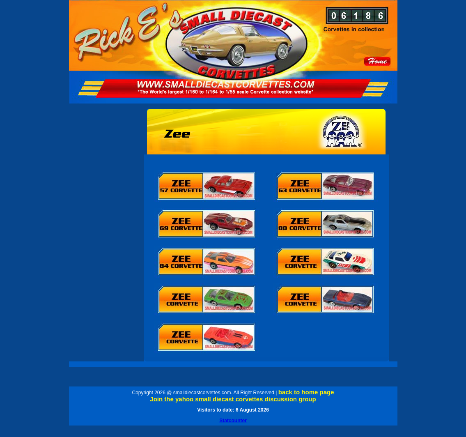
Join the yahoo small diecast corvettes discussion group (233, 399)
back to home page (306, 392)
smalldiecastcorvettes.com (202, 393)
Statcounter (233, 420)
